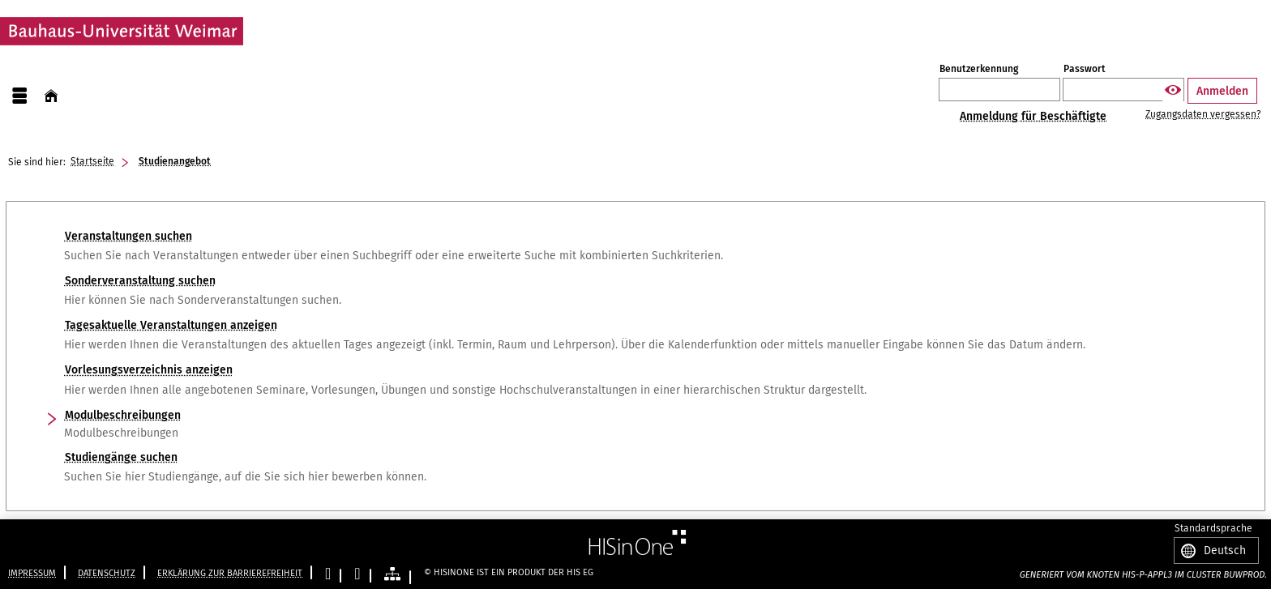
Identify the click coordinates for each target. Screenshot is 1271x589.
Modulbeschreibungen (123, 415)
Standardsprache (1213, 529)
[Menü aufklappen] (19, 96)
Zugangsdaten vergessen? (1202, 114)
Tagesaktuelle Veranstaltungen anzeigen (171, 325)
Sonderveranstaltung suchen (140, 281)
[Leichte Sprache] (328, 575)
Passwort (1084, 69)
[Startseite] (51, 96)
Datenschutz (106, 573)
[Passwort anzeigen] (1172, 90)
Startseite (92, 161)
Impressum (32, 573)
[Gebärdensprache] (357, 575)
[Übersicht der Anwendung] (392, 575)
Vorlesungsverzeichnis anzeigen (149, 370)
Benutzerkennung (978, 69)
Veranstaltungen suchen (128, 236)
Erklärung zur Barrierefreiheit (229, 573)
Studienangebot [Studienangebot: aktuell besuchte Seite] (175, 161)
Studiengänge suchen (121, 457)
